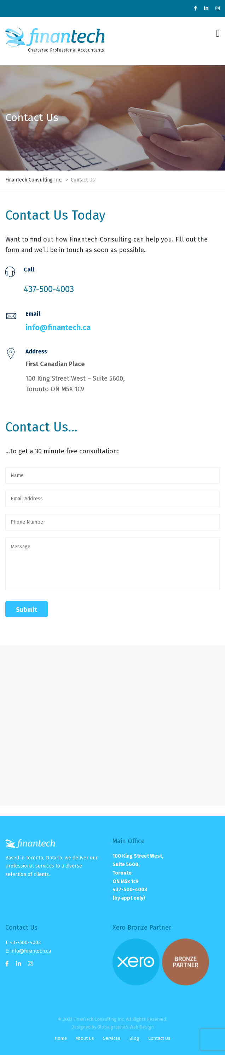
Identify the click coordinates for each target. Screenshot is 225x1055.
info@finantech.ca (58, 327)
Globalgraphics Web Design (125, 1027)
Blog (134, 1038)
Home (60, 1038)
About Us (85, 1038)
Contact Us (159, 1038)
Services (111, 1038)
